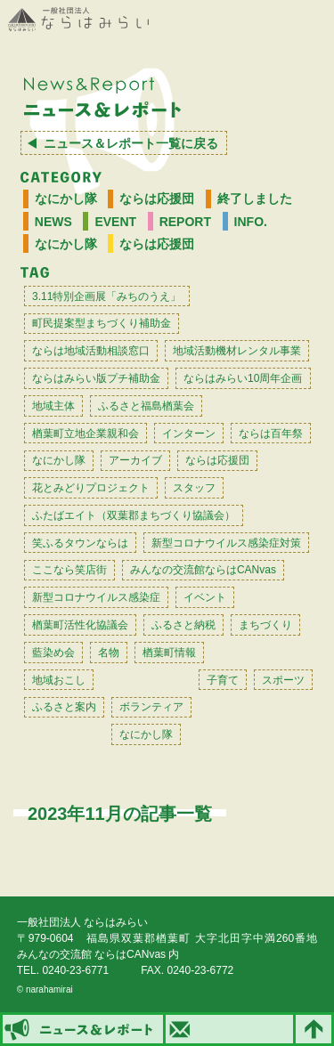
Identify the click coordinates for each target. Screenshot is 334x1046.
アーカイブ (135, 460)
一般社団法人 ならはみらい (78, 19)
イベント (204, 597)
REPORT (185, 222)
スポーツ (283, 680)
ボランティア (151, 707)
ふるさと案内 (64, 707)
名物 (108, 652)
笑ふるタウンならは (80, 543)
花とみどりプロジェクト (91, 488)
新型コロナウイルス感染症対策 (226, 543)
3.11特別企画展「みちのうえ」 (106, 296)
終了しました (254, 198)
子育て (223, 680)
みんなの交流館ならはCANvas (203, 570)
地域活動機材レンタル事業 (237, 351)
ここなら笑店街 (69, 570)
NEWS (53, 222)
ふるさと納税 (183, 625)
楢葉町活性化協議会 (80, 625)
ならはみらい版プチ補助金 (96, 378)
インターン (189, 433)
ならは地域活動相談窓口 (91, 351)
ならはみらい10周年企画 (242, 378)
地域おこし (59, 680)
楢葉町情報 (169, 652)
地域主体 (53, 406)
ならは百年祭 (271, 433)
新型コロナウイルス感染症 (96, 597)
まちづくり (265, 625)
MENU (311, 20)
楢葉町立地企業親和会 (85, 433)
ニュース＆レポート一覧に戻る (131, 143)
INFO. (250, 222)
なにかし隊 (66, 198)
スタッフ (194, 488)
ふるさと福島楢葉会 (146, 406)
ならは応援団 (156, 198)
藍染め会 (53, 652)
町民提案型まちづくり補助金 (101, 323)
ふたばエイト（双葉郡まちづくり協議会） (133, 515)
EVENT (115, 222)
